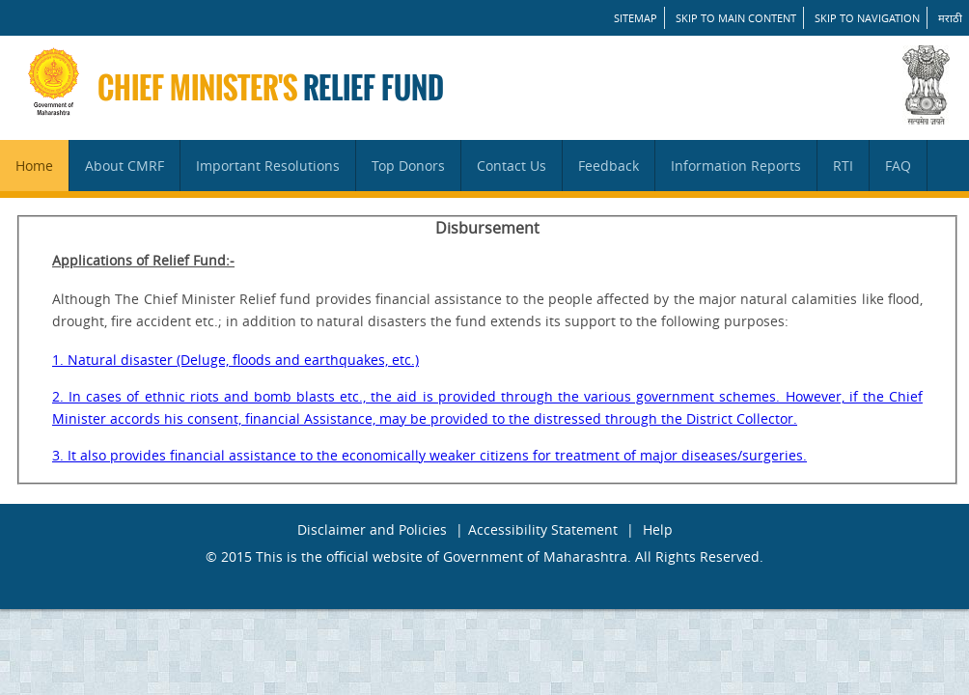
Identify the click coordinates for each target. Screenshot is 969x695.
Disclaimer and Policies (372, 529)
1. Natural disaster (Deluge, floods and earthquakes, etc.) (235, 359)
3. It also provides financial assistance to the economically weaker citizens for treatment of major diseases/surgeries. (429, 455)
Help (658, 529)
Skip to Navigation (867, 18)
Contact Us (511, 165)
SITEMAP (635, 18)
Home (34, 165)
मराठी (950, 18)
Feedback (608, 165)
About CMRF (124, 165)
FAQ (898, 165)
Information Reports (736, 165)
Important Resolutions (268, 165)
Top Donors (408, 165)
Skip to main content (736, 18)
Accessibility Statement (543, 529)
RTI (843, 165)
